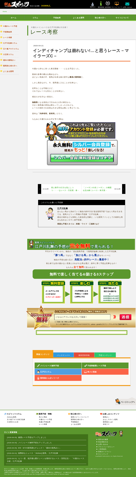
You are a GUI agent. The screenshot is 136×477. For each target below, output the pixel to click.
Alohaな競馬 (11, 417)
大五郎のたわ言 (12, 422)
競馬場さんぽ (108, 422)
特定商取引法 (103, 442)
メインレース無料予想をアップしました (35, 443)
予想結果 (57, 18)
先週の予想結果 (44, 422)
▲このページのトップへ (125, 401)
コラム (35, 18)
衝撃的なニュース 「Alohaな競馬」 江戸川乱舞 (38, 453)
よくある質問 (78, 18)
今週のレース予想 (45, 419)
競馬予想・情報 (45, 414)
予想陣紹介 (75, 422)
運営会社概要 (103, 439)
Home (5, 11)
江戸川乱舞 (62, 208)
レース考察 (43, 424)
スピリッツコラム (14, 414)
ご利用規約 (102, 449)
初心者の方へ (100, 18)
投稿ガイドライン (104, 451)
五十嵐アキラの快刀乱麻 (16, 419)
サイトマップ (103, 454)
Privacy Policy (45, 474)
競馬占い (106, 417)
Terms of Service (59, 474)
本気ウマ (106, 424)
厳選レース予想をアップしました (32, 437)
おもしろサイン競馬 (110, 419)
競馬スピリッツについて (80, 417)
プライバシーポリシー (106, 447)
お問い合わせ (103, 444)
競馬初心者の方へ (77, 419)
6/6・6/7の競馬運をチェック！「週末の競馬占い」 (39, 448)
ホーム (13, 18)
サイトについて (122, 18)
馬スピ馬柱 (43, 417)
